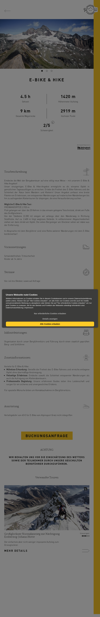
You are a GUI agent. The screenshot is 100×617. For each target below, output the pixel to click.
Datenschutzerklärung (14, 308)
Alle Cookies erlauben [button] (50, 324)
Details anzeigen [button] (50, 319)
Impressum (28, 308)
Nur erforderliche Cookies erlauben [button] (50, 313)
